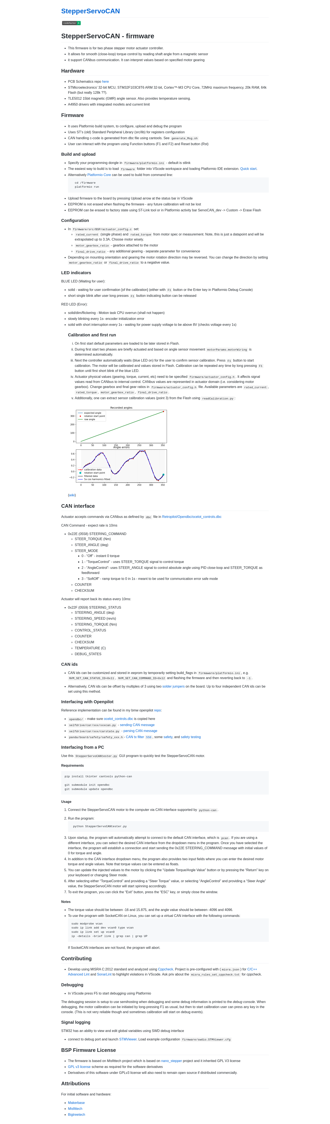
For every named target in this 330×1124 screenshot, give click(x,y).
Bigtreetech (76, 1114)
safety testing (191, 737)
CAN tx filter (139, 737)
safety (168, 737)
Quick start (248, 169)
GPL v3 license (79, 1067)
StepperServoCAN (90, 11)
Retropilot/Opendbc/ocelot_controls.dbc (191, 517)
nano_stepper (171, 1061)
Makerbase (76, 1103)
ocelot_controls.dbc (118, 719)
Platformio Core (99, 175)
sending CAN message (137, 725)
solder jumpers (173, 686)
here (105, 81)
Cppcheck (165, 969)
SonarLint (104, 974)
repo (157, 710)
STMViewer (128, 1039)
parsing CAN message (140, 731)
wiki (72, 495)
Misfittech (75, 1108)
